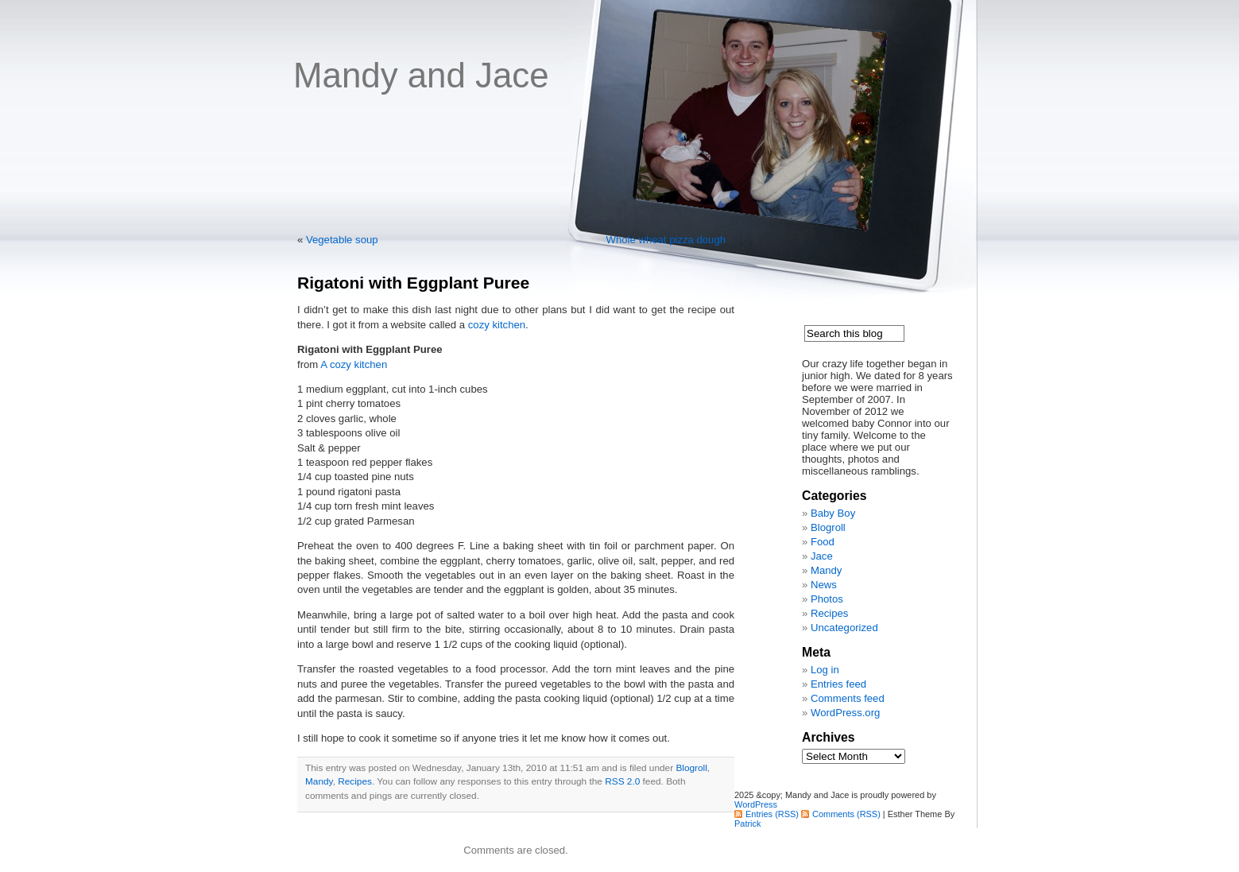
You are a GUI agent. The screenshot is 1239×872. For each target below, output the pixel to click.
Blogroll (691, 767)
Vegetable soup (342, 240)
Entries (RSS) (772, 814)
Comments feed (848, 698)
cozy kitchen (496, 325)
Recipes (355, 781)
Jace (822, 556)
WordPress (755, 804)
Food (822, 542)
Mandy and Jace (421, 75)
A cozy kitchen (353, 364)
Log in (825, 670)
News (824, 585)
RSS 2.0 (622, 781)
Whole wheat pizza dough (666, 240)
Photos (827, 599)
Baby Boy (833, 513)
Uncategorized (844, 628)
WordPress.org (845, 713)
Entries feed (838, 684)
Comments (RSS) (846, 814)
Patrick (747, 823)
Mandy (319, 781)
